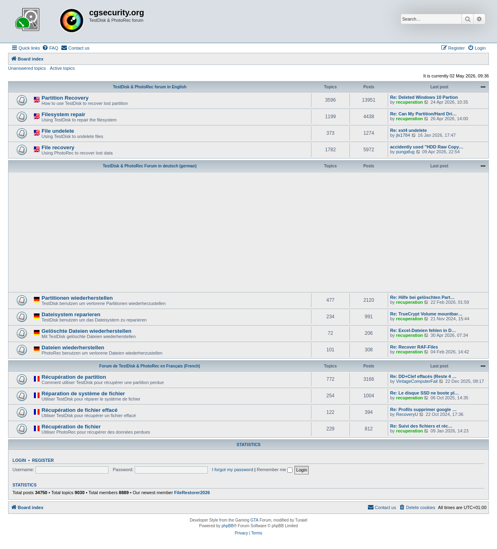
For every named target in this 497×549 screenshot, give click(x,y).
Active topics (62, 68)
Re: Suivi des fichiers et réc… (421, 426)
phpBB (227, 526)
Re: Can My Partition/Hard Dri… (423, 113)
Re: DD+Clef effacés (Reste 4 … (423, 376)
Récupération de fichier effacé (79, 410)
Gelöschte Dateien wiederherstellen (87, 331)
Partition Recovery (65, 98)
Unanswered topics (27, 68)
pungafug (405, 151)
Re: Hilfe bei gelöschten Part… (422, 297)
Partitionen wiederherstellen (77, 298)
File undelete (58, 131)
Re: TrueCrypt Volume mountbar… (426, 313)
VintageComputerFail (417, 381)
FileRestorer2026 (192, 492)
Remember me (274, 469)
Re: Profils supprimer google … (423, 409)
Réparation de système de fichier (83, 393)
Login (19, 460)
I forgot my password (232, 469)
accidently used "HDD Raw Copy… (427, 146)
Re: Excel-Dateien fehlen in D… (423, 330)
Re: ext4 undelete (408, 130)
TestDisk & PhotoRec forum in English (149, 87)
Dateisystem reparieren (71, 314)
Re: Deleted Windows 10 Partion (424, 97)
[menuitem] (50, 48)
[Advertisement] (248, 231)
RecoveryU (407, 414)
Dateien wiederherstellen (73, 347)
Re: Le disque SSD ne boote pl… (424, 392)
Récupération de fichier (71, 427)
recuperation (409, 102)
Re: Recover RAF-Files (414, 346)
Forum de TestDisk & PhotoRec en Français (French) (149, 366)
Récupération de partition (74, 377)
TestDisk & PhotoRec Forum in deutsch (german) (150, 166)
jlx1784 (403, 135)
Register (43, 460)
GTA (255, 520)
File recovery (58, 147)
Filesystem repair (64, 114)
